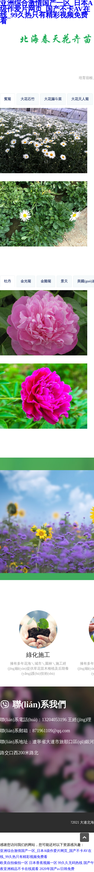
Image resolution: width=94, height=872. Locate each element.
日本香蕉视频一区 (43, 863)
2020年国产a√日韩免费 (57, 869)
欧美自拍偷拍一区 (14, 863)
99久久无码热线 (70, 863)
